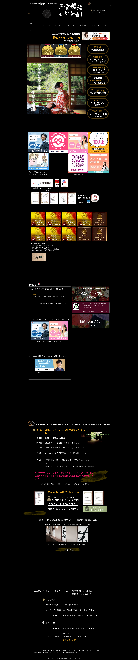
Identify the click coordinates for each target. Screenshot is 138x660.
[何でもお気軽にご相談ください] (92, 10)
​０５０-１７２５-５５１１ (98, 12)
